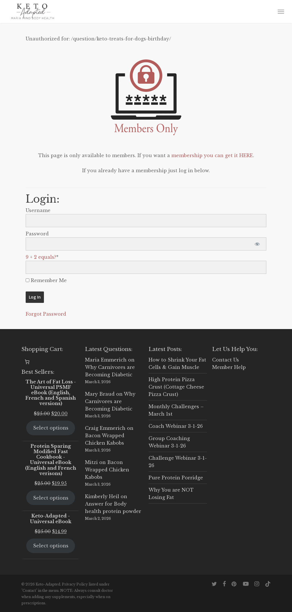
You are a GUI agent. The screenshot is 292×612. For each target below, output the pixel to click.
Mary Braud (100, 394)
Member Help (229, 367)
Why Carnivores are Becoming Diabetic (110, 401)
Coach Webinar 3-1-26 (176, 426)
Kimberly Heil (102, 496)
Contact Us (225, 360)
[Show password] (257, 243)
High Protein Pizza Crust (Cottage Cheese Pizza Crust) (176, 387)
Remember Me (46, 280)
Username (38, 210)
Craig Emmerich (105, 428)
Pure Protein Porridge (176, 477)
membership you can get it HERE (212, 155)
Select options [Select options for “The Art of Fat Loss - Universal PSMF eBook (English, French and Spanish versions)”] (50, 428)
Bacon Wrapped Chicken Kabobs (107, 469)
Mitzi (91, 462)
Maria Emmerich (106, 360)
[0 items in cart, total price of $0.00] (27, 361)
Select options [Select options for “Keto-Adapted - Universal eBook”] (50, 546)
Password (37, 234)
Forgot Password (46, 314)
